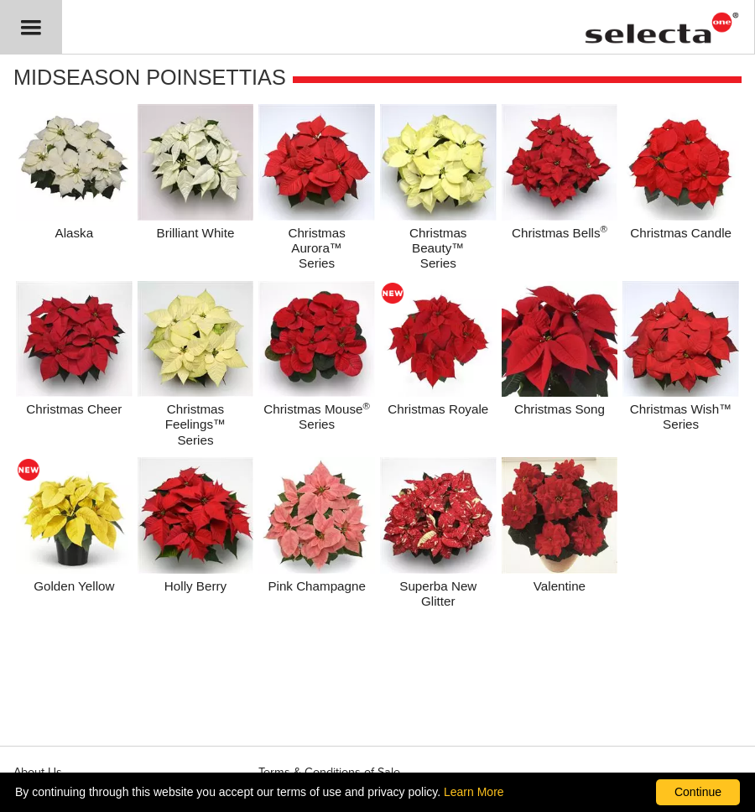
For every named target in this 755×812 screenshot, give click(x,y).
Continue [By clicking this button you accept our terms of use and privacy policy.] (697, 792)
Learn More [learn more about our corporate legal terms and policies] (474, 792)
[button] (31, 27)
